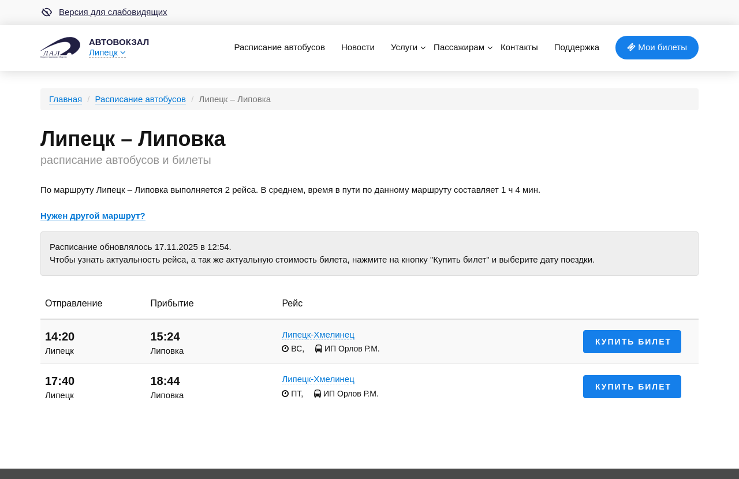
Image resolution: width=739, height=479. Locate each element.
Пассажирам (459, 47)
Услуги (404, 47)
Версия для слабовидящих (103, 12)
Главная (65, 99)
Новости (358, 47)
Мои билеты (657, 47)
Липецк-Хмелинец (318, 334)
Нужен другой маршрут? (92, 215)
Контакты (519, 47)
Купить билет (633, 341)
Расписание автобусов (279, 47)
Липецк (107, 52)
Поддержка (576, 47)
